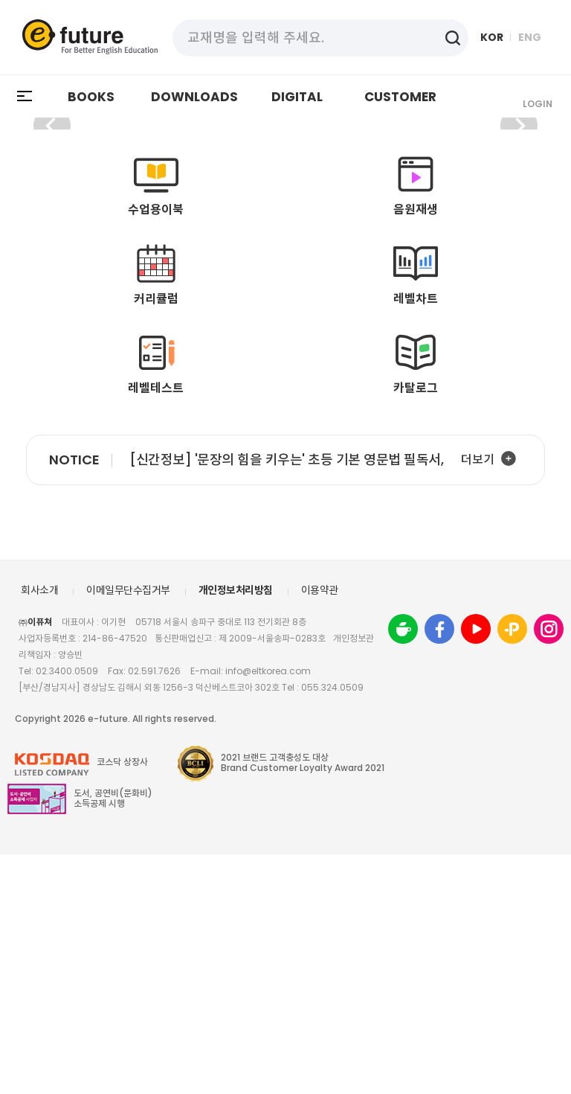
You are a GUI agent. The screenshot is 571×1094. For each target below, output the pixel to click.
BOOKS (91, 97)
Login (537, 103)
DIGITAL (297, 97)
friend (512, 868)
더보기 (477, 699)
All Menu (25, 96)
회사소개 (39, 829)
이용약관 (319, 829)
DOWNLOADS (194, 97)
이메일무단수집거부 (128, 829)
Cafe (403, 868)
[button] (519, 245)
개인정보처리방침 (236, 829)
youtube (476, 868)
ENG (529, 37)
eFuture (90, 36)
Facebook (439, 868)
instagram (549, 868)
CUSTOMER (400, 97)
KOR (491, 37)
